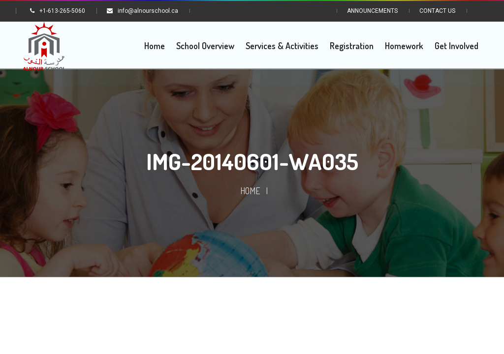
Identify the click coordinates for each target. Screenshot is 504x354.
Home (250, 191)
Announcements (372, 10)
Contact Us (437, 10)
